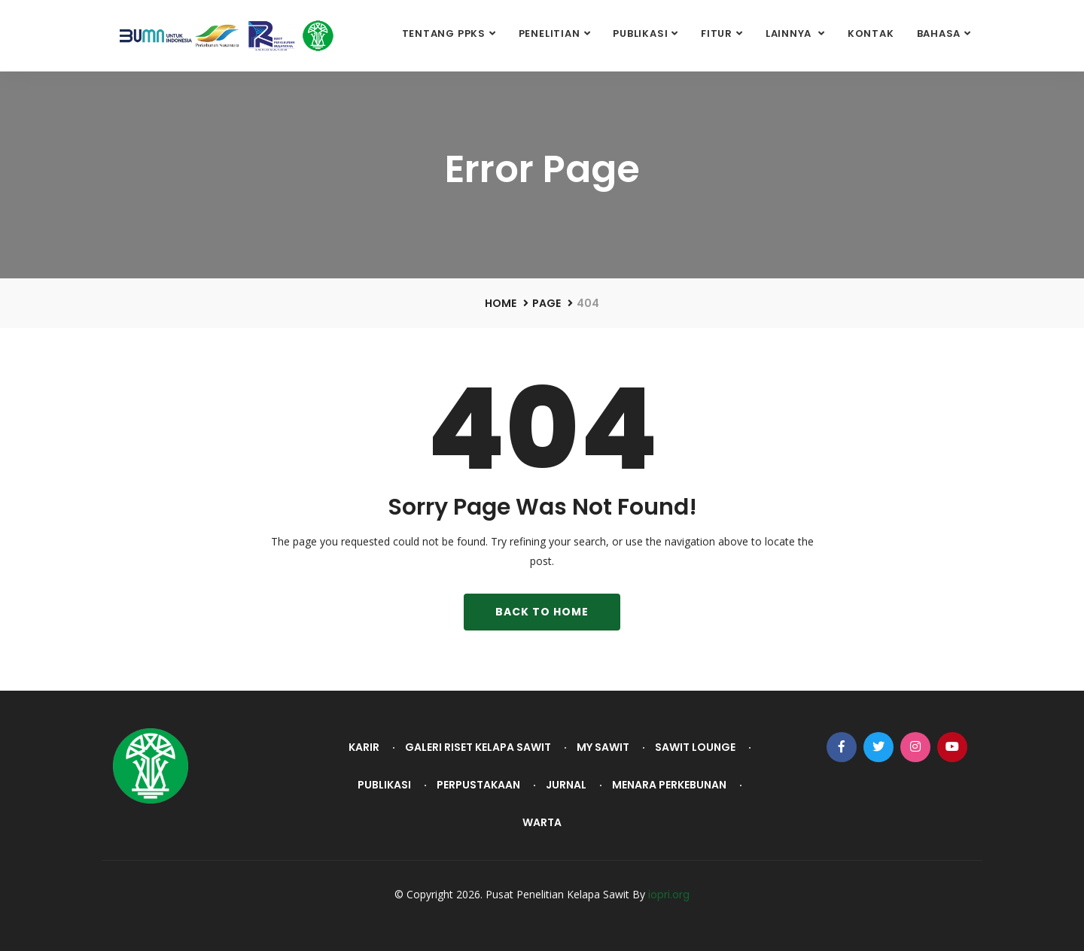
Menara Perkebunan (669, 784)
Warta (542, 822)
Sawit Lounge (695, 747)
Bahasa (939, 33)
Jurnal (566, 784)
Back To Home (542, 611)
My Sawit (603, 747)
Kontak (871, 33)
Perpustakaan (478, 784)
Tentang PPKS (444, 33)
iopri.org (669, 894)
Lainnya (790, 33)
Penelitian (549, 33)
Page (546, 303)
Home (500, 303)
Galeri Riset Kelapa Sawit (478, 747)
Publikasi (640, 33)
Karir (364, 747)
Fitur (716, 33)
